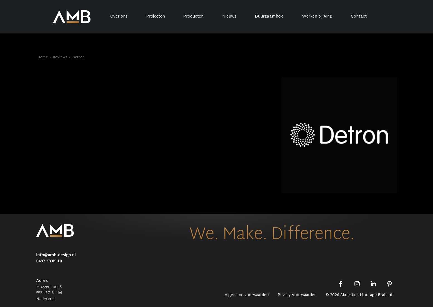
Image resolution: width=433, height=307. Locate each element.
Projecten (155, 16)
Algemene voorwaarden (247, 295)
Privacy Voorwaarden (297, 295)
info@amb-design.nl (56, 255)
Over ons (119, 16)
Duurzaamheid (269, 16)
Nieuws (229, 16)
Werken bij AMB (317, 16)
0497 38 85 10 (49, 261)
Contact (359, 16)
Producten (193, 16)
